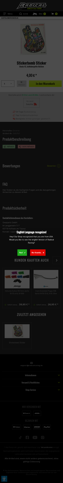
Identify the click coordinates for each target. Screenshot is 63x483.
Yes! (22, 252)
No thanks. (38, 252)
